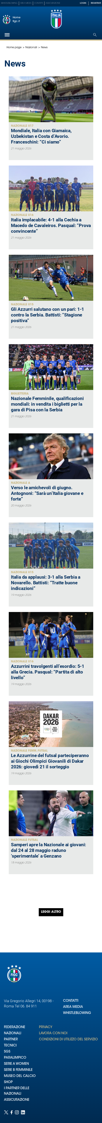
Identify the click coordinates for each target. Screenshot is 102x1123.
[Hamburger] (7, 34)
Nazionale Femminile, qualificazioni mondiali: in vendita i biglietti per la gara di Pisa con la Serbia (47, 404)
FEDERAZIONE (14, 1027)
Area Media (26, 3)
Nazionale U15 (22, 304)
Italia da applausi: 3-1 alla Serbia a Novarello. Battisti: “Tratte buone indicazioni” (45, 582)
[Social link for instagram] (17, 1112)
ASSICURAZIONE (16, 1100)
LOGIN (83, 3)
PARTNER (11, 1039)
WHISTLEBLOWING (77, 1013)
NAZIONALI (12, 1033)
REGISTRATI (96, 3)
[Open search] (95, 34)
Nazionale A (20, 483)
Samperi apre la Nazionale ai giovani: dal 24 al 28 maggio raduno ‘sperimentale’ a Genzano (48, 850)
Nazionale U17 (22, 126)
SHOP (8, 1082)
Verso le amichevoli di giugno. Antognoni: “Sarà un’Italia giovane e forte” (47, 493)
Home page (14, 47)
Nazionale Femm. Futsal (29, 750)
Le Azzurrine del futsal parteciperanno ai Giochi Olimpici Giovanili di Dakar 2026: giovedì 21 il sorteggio (50, 761)
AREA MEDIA (73, 1007)
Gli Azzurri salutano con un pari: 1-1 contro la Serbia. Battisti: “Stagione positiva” (47, 315)
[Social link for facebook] (12, 1112)
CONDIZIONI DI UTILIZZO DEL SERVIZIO (68, 1039)
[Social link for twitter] (6, 1112)
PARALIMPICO (15, 1058)
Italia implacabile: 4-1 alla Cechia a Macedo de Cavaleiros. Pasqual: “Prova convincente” (51, 225)
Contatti (38, 3)
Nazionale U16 (22, 215)
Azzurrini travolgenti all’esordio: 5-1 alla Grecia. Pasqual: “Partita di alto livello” (47, 672)
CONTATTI (70, 1001)
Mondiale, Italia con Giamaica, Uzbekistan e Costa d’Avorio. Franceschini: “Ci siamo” (41, 136)
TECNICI (10, 1045)
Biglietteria (20, 393)
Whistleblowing (9, 3)
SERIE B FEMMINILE (18, 1070)
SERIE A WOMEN (16, 1064)
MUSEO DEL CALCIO (20, 1076)
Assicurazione (53, 3)
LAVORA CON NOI (53, 1033)
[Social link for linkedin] (23, 1112)
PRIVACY (45, 1027)
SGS (7, 1051)
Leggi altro (51, 912)
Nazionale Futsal (24, 840)
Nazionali (31, 47)
